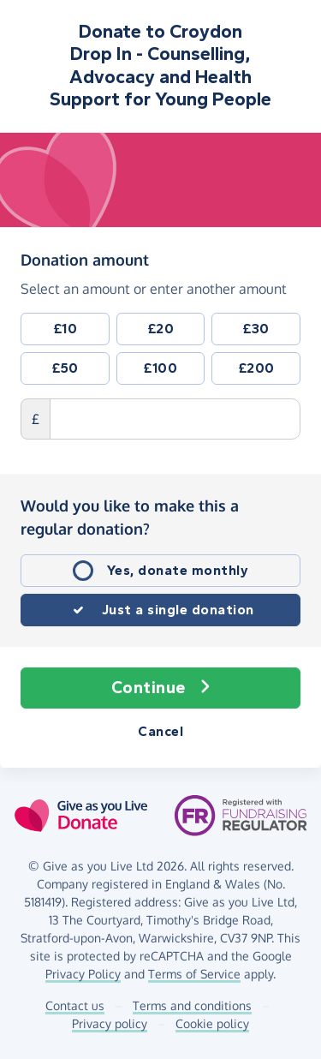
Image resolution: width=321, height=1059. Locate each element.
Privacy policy (109, 1023)
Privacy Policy (83, 973)
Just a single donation (178, 609)
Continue (161, 688)
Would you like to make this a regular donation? (130, 517)
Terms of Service (194, 973)
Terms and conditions (192, 1005)
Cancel (160, 731)
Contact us (74, 1005)
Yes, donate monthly (178, 570)
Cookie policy (212, 1023)
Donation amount (85, 258)
